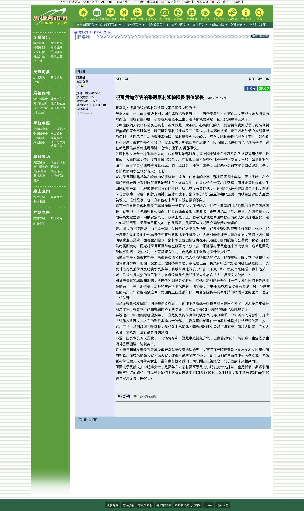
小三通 (37, 60)
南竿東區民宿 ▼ (87, 24)
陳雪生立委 (58, 98)
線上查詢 (41, 191)
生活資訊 (245, 14)
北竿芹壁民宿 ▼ (158, 24)
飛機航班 (124, 14)
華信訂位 (56, 52)
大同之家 (39, 112)
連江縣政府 (40, 166)
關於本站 (39, 218)
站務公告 (56, 218)
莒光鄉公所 (40, 107)
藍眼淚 (205, 14)
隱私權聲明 (145, 505)
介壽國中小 (40, 129)
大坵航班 (56, 43)
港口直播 (164, 14)
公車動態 (56, 196)
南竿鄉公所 (40, 103)
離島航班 (39, 43)
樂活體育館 (58, 175)
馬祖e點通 (40, 171)
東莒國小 (39, 142)
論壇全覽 (39, 223)
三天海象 (56, 77)
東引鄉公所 (58, 107)
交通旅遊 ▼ (238, 24)
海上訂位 (39, 56)
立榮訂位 (39, 52)
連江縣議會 (40, 98)
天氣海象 (41, 71)
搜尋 (259, 14)
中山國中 (56, 133)
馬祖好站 (41, 93)
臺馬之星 (56, 56)
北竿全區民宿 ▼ (134, 24)
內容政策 (128, 505)
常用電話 (39, 196)
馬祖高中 (39, 175)
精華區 (97, 32)
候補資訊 (56, 47)
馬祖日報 (110, 14)
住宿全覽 (191, 14)
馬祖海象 (39, 77)
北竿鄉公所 (58, 103)
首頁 (83, 14)
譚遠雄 (108, 32)
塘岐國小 (56, 137)
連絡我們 (222, 505)
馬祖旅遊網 (97, 14)
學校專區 (41, 123)
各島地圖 (39, 201)
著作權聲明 (163, 505)
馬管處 (55, 166)
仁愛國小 (39, 137)
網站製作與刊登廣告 (188, 505)
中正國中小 (58, 129)
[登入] (252, 24)
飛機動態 (39, 47)
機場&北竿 (137, 14)
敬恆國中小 (40, 133)
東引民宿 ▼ (200, 24)
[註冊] (262, 24)
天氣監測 (232, 14)
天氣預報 (218, 14)
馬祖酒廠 (178, 14)
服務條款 (112, 505)
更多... (37, 82)
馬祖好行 (56, 171)
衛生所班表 (58, 162)
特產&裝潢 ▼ (219, 24)
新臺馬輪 (151, 14)
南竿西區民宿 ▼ (110, 24)
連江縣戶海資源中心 (58, 143)
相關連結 (41, 156)
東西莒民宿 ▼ (181, 24)
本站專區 (41, 212)
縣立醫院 (39, 162)
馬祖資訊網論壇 (82, 32)
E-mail (209, 505)
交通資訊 (41, 37)
